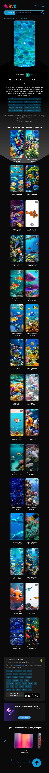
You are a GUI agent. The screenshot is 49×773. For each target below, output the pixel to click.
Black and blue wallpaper (15, 107)
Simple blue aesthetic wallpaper (17, 104)
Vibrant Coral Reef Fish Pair (32, 299)
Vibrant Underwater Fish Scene (17, 195)
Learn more (24, 718)
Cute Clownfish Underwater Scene (17, 612)
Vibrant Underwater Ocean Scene (32, 264)
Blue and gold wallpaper (34, 104)
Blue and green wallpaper (15, 110)
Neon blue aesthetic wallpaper (32, 110)
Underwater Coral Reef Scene (17, 473)
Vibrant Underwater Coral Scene (32, 160)
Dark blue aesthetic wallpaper (32, 102)
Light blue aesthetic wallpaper (32, 107)
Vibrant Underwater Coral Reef (32, 508)
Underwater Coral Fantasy (17, 403)
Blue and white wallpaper (15, 102)
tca (29, 75)
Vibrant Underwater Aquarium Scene (17, 647)
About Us (15, 760)
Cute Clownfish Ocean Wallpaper (17, 438)
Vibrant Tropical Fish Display (17, 160)
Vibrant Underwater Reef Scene (32, 577)
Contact (8, 760)
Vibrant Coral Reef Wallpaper (17, 577)
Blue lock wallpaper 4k (35, 99)
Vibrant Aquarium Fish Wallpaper (32, 473)
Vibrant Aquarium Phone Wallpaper (32, 647)
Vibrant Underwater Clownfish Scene (32, 543)
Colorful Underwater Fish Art (32, 403)
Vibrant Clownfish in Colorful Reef (32, 438)
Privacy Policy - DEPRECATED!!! (20, 762)
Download (24, 66)
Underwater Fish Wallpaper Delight (17, 543)
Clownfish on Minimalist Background (32, 230)
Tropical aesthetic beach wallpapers (18, 99)
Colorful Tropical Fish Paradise (17, 369)
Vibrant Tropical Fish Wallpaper (17, 230)
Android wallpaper (18, 665)
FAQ (31, 762)
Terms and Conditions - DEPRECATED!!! (30, 760)
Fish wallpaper (22, 18)
